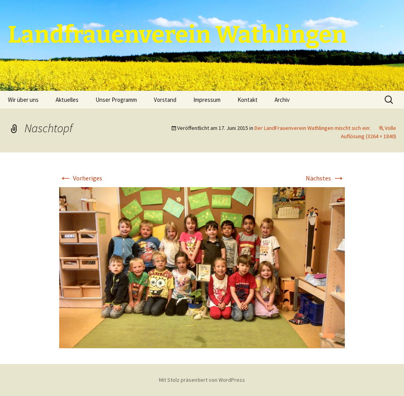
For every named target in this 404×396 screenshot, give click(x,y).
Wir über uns (23, 99)
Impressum (207, 99)
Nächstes (325, 178)
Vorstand (165, 99)
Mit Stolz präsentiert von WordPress (202, 379)
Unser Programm (116, 99)
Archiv (282, 99)
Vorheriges (80, 178)
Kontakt (248, 99)
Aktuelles (67, 99)
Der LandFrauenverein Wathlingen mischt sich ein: (312, 127)
